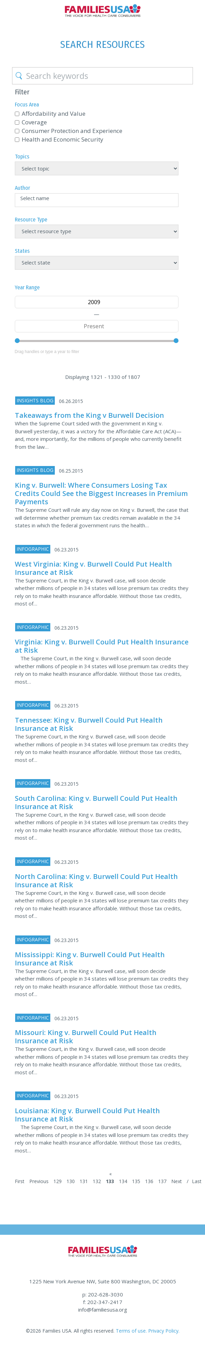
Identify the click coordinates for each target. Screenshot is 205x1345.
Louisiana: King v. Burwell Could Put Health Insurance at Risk (87, 1115)
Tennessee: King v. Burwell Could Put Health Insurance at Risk (89, 724)
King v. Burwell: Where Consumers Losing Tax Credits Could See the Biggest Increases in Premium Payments (101, 493)
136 (149, 1181)
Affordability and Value (53, 113)
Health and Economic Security (62, 139)
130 (70, 1181)
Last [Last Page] (197, 1181)
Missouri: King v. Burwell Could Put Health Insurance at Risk (85, 1036)
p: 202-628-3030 (102, 1294)
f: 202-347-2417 (102, 1302)
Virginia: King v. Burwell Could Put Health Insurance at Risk (101, 646)
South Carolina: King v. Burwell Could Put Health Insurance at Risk (96, 802)
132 (97, 1181)
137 (162, 1181)
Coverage (34, 122)
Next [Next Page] (176, 1181)
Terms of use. (131, 1330)
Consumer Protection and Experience (72, 131)
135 (136, 1181)
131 (84, 1181)
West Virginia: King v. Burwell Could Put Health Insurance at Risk (93, 568)
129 (57, 1181)
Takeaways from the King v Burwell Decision (89, 415)
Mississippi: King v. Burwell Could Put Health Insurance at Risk (90, 959)
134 (123, 1181)
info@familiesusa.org (102, 1309)
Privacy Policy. (164, 1330)
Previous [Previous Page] (39, 1181)
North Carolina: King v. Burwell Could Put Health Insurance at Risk (96, 880)
